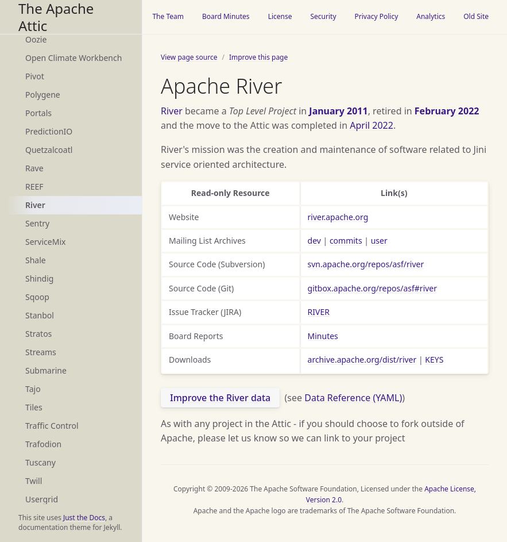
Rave (34, 168)
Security (323, 16)
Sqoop (37, 296)
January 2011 (338, 111)
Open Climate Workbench (73, 57)
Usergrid (41, 499)
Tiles (33, 407)
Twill (33, 480)
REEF (34, 186)
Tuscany (40, 462)
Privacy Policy (376, 16)
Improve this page (258, 57)
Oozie (36, 39)
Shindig (39, 278)
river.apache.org (338, 217)
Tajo (33, 388)
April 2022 (371, 125)
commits (346, 240)
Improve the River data (220, 397)
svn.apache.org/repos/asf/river (366, 264)
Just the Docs (84, 517)
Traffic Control (52, 425)
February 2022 (447, 111)
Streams (40, 352)
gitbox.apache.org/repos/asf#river (373, 288)
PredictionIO (48, 131)
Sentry (37, 223)
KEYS (434, 359)
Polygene (42, 94)
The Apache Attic (56, 17)
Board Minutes (226, 16)
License (280, 16)
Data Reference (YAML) (353, 397)
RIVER (319, 311)
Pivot (34, 76)
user (379, 240)
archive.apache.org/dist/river (362, 359)
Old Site (476, 16)
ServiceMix (45, 241)
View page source (189, 57)
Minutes (323, 335)
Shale (35, 260)
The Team (168, 16)
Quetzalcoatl (48, 149)
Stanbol (39, 315)
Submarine (46, 370)
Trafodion (43, 444)
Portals (38, 112)
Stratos (38, 333)
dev (314, 240)
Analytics (430, 16)
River (35, 204)
